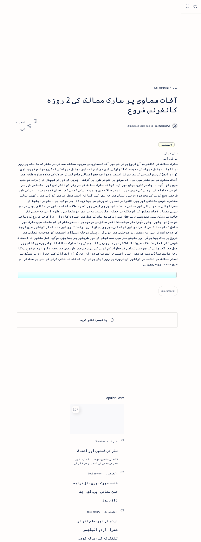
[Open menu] (193, 6)
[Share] (73, 126)
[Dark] (14, 6)
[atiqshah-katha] (17, 412)
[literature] (34, 189)
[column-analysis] (17, 438)
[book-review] (29, 221)
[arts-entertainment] (45, 412)
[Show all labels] (45, 451)
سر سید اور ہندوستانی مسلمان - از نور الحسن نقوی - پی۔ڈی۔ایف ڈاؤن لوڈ (28, 363)
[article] (17, 398)
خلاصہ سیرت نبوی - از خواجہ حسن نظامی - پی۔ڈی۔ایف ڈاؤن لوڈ (29, 240)
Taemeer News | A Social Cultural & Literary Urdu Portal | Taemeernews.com (129, 533)
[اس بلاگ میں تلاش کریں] (119, 6)
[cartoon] (45, 438)
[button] (10, 157)
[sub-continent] (164, 88)
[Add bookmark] (85, 121)
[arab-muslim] (45, 398)
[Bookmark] (6, 6)
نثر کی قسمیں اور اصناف (31, 199)
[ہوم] (178, 88)
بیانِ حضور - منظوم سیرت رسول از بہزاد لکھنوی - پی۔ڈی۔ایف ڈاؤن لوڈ (28, 325)
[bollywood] (45, 425)
